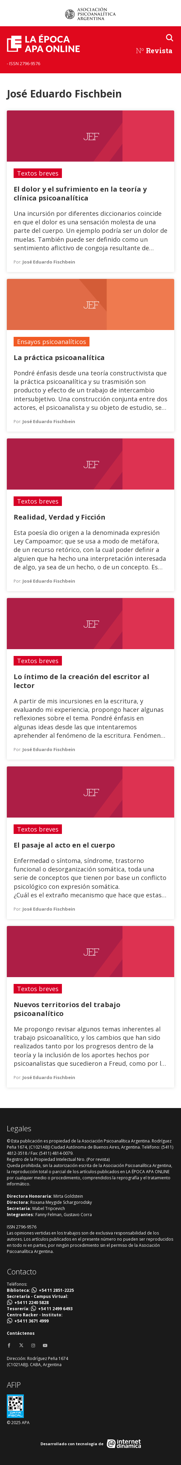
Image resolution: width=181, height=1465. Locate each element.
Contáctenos (21, 1333)
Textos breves (38, 173)
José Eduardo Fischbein (48, 262)
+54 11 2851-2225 (56, 1290)
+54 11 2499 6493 (55, 1309)
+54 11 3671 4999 (31, 1321)
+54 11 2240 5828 (31, 1302)
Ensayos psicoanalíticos (51, 342)
